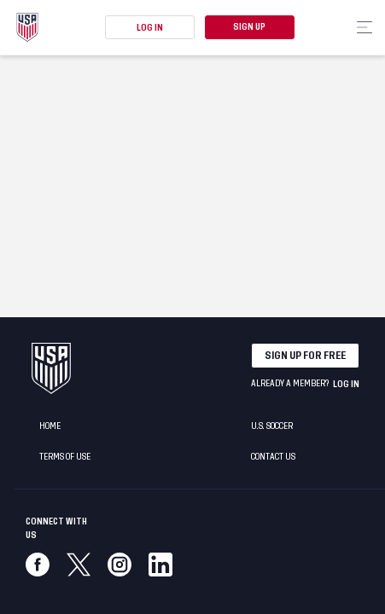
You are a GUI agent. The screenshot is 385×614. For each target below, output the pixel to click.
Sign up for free (305, 355)
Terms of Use (64, 457)
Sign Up (249, 27)
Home (50, 426)
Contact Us (273, 457)
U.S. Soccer (272, 426)
